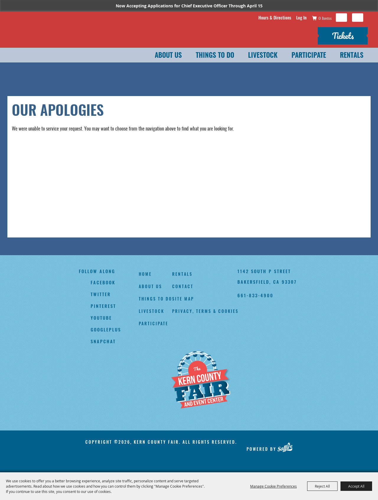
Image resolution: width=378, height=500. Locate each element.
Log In (301, 17)
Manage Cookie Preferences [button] (273, 486)
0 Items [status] (325, 18)
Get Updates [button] (357, 17)
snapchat (103, 341)
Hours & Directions (274, 17)
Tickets (343, 35)
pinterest (103, 306)
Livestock (263, 55)
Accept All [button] (356, 486)
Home (145, 274)
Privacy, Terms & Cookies (205, 311)
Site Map (183, 299)
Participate (308, 55)
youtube (101, 317)
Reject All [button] (322, 486)
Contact (182, 286)
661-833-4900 (255, 295)
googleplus (106, 329)
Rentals (352, 55)
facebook (103, 282)
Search (341, 17)
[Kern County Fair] (200, 380)
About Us (168, 55)
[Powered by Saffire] (285, 447)
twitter (101, 294)
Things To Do (215, 55)
